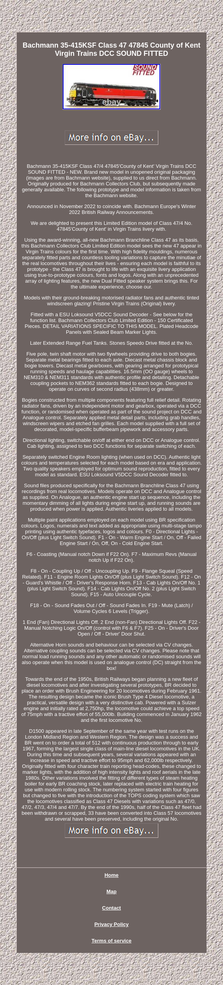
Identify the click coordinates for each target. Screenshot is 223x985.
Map (111, 891)
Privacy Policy (111, 924)
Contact (111, 908)
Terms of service (111, 941)
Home (111, 875)
